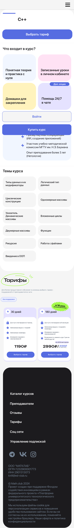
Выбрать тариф (37, 34)
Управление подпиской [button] (27, 441)
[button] (67, 4)
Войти (36, 116)
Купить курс (37, 129)
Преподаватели (22, 404)
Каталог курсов (22, 394)
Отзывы (16, 413)
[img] (14, 5)
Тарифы (16, 422)
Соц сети (16, 432)
